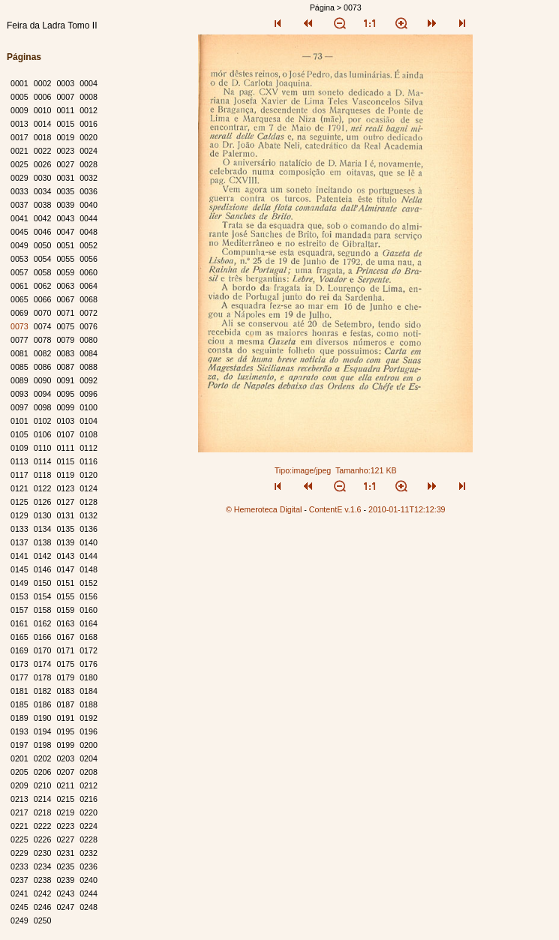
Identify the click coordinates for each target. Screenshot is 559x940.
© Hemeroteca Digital (264, 509)
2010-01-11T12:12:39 (407, 509)
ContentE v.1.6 (335, 509)
